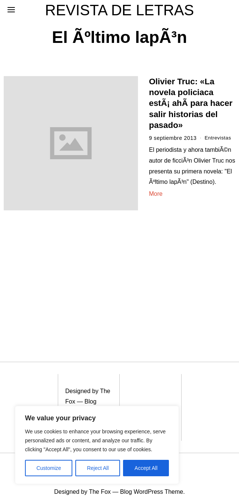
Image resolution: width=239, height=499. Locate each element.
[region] (97, 445)
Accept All (146, 468)
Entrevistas (219, 138)
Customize (49, 468)
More (155, 194)
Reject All (98, 468)
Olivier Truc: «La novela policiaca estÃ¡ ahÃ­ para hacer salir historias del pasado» (190, 103)
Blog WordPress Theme (81, 402)
